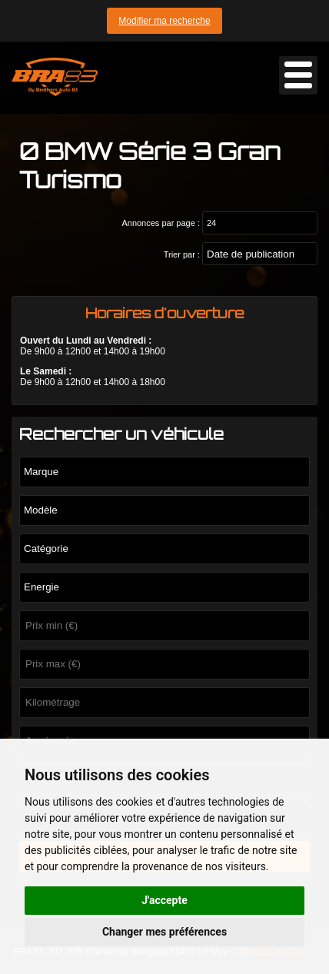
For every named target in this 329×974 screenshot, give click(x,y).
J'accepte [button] (164, 900)
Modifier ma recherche (164, 20)
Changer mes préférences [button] (164, 932)
